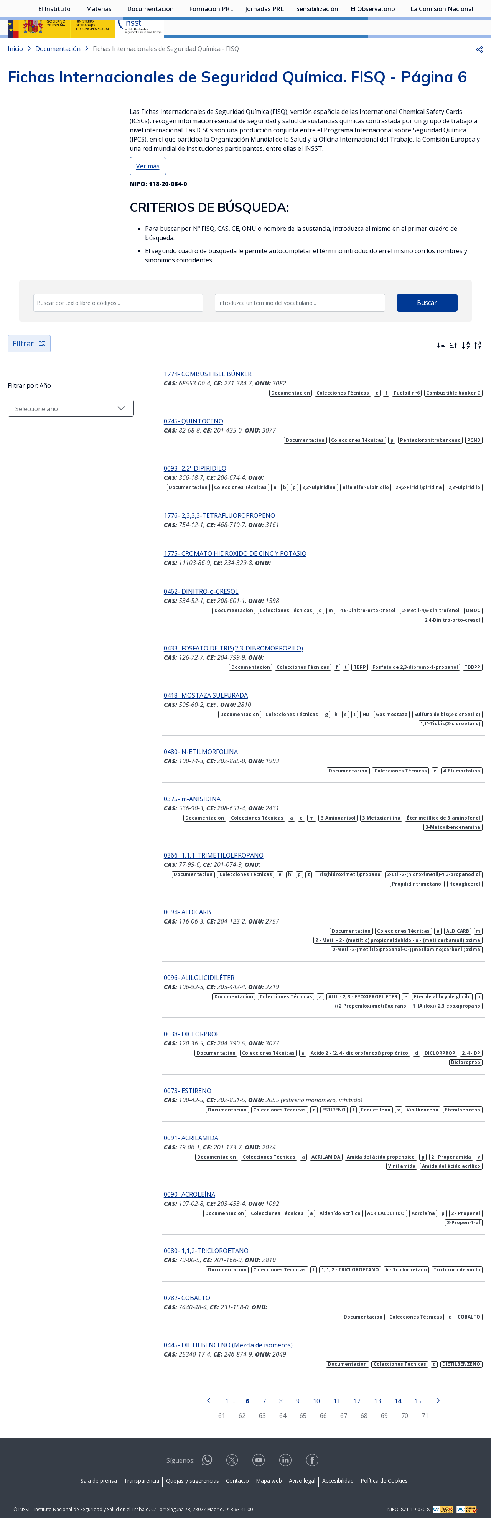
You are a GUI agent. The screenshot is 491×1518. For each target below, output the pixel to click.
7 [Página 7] (258, 1393)
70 (399, 1408)
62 (236, 1408)
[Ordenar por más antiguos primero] (453, 365)
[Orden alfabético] (465, 365)
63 (257, 1408)
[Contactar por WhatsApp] (207, 1455)
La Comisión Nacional (441, 47)
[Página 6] (242, 1392)
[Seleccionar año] (65, 428)
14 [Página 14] (392, 1393)
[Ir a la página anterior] (203, 1392)
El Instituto (54, 47)
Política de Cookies (384, 1473)
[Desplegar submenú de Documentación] (177, 47)
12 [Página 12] (351, 1393)
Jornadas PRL (265, 47)
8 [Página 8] (275, 1393)
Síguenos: (180, 1453)
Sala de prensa (99, 1473)
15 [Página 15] (412, 1393)
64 (277, 1408)
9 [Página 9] (292, 1393)
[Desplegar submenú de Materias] (115, 47)
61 (216, 1408)
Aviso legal (302, 1473)
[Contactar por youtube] (259, 1455)
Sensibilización (317, 47)
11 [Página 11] (331, 1393)
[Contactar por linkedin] (286, 1455)
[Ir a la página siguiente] (433, 1392)
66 (318, 1408)
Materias (99, 47)
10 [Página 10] (311, 1393)
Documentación (150, 47)
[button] (479, 69)
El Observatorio (373, 47)
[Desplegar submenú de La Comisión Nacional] (477, 47)
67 (338, 1408)
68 (358, 1408)
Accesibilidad (338, 1473)
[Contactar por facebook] (313, 1455)
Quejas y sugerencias (192, 1473)
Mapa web (269, 1473)
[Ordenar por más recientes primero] (441, 365)
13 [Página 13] (372, 1393)
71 (419, 1408)
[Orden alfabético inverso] (478, 365)
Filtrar (30, 364)
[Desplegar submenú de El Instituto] (74, 47)
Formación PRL (211, 47)
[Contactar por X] (232, 1455)
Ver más (148, 186)
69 (379, 1408)
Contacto (237, 1473)
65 (297, 1408)
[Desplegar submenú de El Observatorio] (399, 47)
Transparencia (141, 1473)
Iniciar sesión (454, 17)
